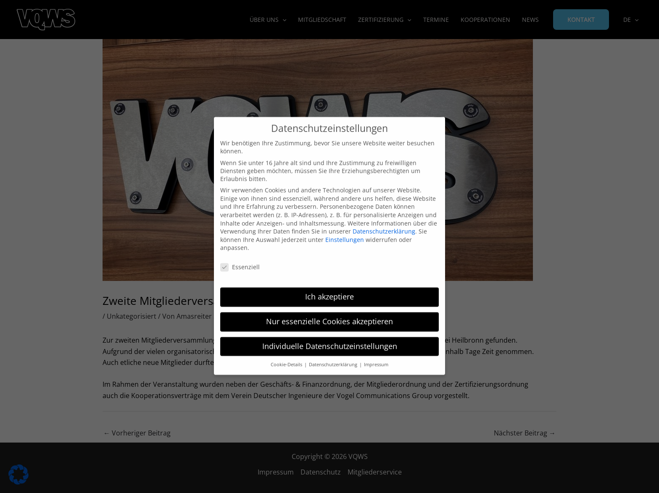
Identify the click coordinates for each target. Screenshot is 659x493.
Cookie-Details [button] (287, 358)
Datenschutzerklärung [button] (333, 358)
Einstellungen (344, 233)
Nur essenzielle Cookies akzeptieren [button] (329, 314)
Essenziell (240, 260)
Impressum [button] (376, 358)
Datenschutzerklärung (384, 224)
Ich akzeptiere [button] (329, 290)
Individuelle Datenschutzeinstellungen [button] (329, 339)
